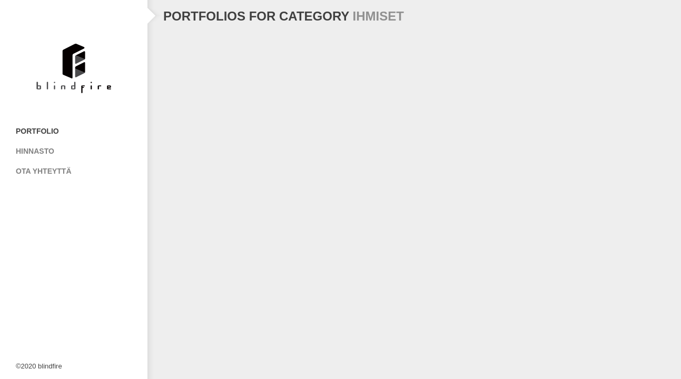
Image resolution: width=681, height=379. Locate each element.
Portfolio (37, 131)
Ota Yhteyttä (44, 171)
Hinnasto (35, 151)
